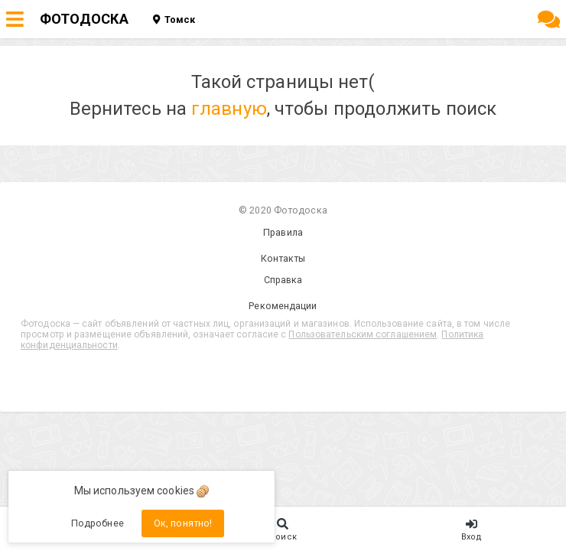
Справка (283, 279)
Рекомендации (283, 305)
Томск (174, 19)
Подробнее (97, 523)
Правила (283, 232)
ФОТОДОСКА (84, 19)
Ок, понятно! (183, 523)
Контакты (283, 258)
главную (229, 108)
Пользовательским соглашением (362, 334)
